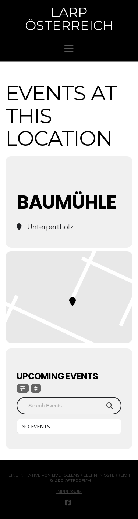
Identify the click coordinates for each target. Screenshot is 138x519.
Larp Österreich (69, 19)
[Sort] (36, 388)
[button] (69, 49)
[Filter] (23, 388)
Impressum (69, 491)
